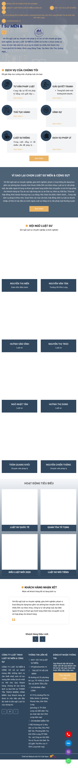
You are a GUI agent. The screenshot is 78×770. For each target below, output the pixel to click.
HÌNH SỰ (57, 112)
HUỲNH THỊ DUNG (58, 404)
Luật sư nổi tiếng (58, 572)
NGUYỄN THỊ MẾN (19, 283)
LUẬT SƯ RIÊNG (21, 137)
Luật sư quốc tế (19, 527)
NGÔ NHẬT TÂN (19, 404)
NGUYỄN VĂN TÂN (58, 283)
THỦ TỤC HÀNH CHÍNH (21, 112)
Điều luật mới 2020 (20, 572)
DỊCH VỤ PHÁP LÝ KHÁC (61, 137)
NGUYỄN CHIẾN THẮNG (58, 464)
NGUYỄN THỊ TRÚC (58, 344)
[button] (42, 650)
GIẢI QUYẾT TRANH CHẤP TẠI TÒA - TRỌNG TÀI (62, 86)
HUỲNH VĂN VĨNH (19, 344)
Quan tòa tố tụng (58, 527)
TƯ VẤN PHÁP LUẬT (24, 86)
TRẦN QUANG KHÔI (19, 464)
